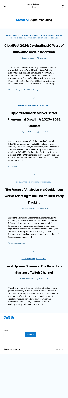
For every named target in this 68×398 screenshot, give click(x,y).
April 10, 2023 (44, 155)
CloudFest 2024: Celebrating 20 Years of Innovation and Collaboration (34, 58)
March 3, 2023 (44, 322)
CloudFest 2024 (26, 106)
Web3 (34, 42)
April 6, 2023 (44, 239)
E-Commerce (57, 36)
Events (8, 39)
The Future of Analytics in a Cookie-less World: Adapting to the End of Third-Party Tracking (34, 222)
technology (35, 106)
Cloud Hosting (12, 36)
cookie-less (21, 273)
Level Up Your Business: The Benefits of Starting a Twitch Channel (34, 306)
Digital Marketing (34, 36)
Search (6, 374)
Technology (30, 39)
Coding (22, 36)
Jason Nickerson (34, 4)
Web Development (44, 39)
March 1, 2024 (44, 75)
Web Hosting (58, 39)
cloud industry (15, 106)
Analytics (14, 273)
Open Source (18, 39)
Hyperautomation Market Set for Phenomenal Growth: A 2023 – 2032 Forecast (34, 139)
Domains (47, 36)
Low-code (14, 190)
